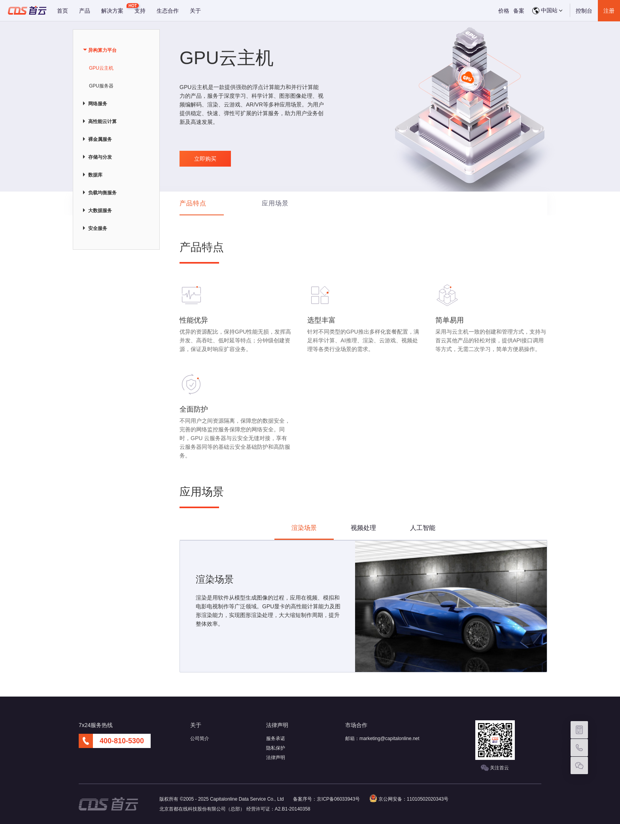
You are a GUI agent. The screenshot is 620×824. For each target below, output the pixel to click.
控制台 (584, 11)
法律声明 (275, 757)
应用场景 (275, 203)
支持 (140, 11)
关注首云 (495, 768)
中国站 (547, 10)
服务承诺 (275, 738)
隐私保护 (275, 748)
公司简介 (199, 738)
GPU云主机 (101, 68)
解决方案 (112, 11)
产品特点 (193, 203)
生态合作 (168, 11)
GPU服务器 (101, 86)
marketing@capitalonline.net (389, 738)
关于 (195, 11)
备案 (518, 11)
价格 (503, 11)
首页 (62, 11)
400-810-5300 (122, 741)
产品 (84, 11)
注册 (608, 11)
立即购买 (205, 159)
